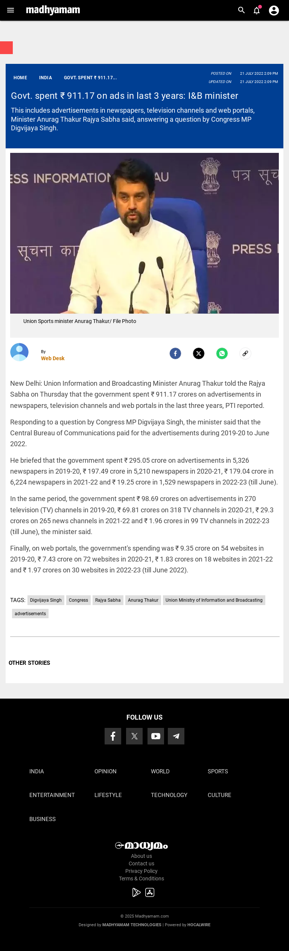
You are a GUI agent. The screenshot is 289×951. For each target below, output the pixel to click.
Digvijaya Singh (46, 600)
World (160, 771)
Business (42, 819)
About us (141, 856)
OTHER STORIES (29, 663)
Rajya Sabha (108, 600)
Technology (169, 795)
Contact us (141, 863)
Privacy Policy (141, 871)
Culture (219, 795)
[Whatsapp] (222, 353)
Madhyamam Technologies (131, 924)
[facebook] (175, 353)
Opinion (105, 771)
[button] (10, 10)
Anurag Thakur (143, 600)
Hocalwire (198, 924)
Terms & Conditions (141, 879)
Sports (218, 771)
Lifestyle (108, 795)
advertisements (30, 613)
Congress (78, 600)
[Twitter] (199, 353)
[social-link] (245, 353)
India (36, 771)
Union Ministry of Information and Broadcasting (214, 600)
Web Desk (52, 358)
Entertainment (52, 795)
